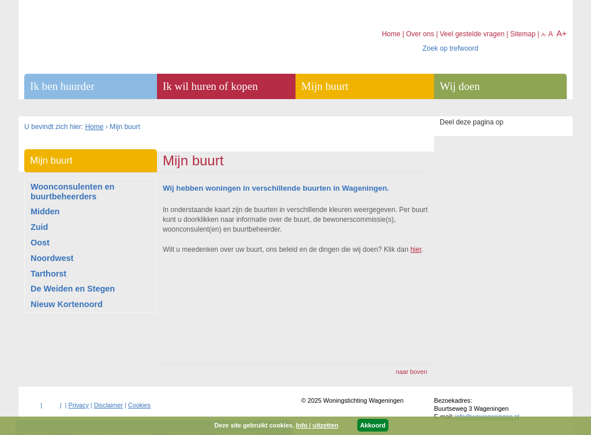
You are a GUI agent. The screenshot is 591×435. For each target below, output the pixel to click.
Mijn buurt (51, 160)
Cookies (139, 405)
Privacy (78, 405)
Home (94, 127)
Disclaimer (108, 405)
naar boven (411, 371)
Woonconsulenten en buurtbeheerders (72, 191)
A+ (561, 33)
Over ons (420, 34)
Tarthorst (48, 273)
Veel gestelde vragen (472, 34)
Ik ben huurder (62, 86)
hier (415, 249)
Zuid (39, 227)
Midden (45, 211)
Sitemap (523, 34)
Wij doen (460, 86)
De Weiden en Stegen (73, 288)
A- (544, 34)
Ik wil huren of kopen (210, 86)
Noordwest (52, 258)
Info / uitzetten (317, 425)
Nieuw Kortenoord (67, 304)
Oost (40, 242)
